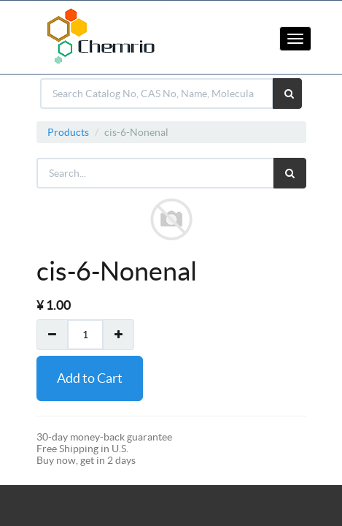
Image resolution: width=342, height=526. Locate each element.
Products (68, 132)
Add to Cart (90, 378)
